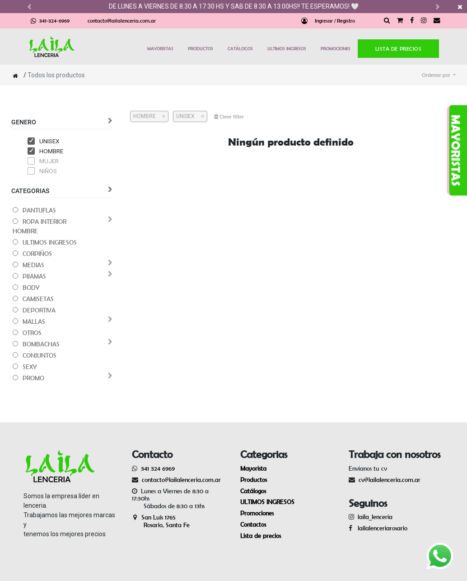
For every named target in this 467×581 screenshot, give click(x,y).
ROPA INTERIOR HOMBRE (39, 226)
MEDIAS (33, 265)
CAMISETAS (38, 298)
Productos (253, 479)
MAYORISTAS (160, 48)
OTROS (32, 332)
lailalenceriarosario (380, 528)
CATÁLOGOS (240, 48)
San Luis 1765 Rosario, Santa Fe (161, 521)
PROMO (33, 378)
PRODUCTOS (200, 48)
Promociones (257, 513)
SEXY (30, 366)
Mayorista (253, 468)
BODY (31, 287)
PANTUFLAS (39, 210)
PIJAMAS (34, 276)
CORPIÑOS (37, 253)
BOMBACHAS (41, 344)
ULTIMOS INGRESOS (286, 48)
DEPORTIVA (39, 310)
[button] (438, 75)
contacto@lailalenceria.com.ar (122, 21)
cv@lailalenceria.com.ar (389, 479)
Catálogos (253, 491)
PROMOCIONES (335, 48)
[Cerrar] (160, 116)
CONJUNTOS (39, 355)
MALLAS (34, 321)
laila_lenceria (375, 516)
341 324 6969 (158, 468)
